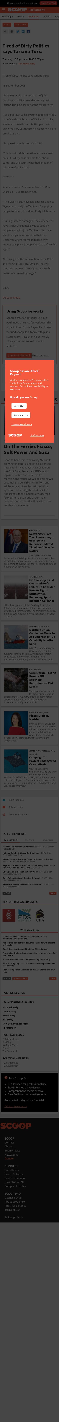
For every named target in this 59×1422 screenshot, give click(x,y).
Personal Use (21, 415)
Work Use (19, 406)
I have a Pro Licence (21, 424)
